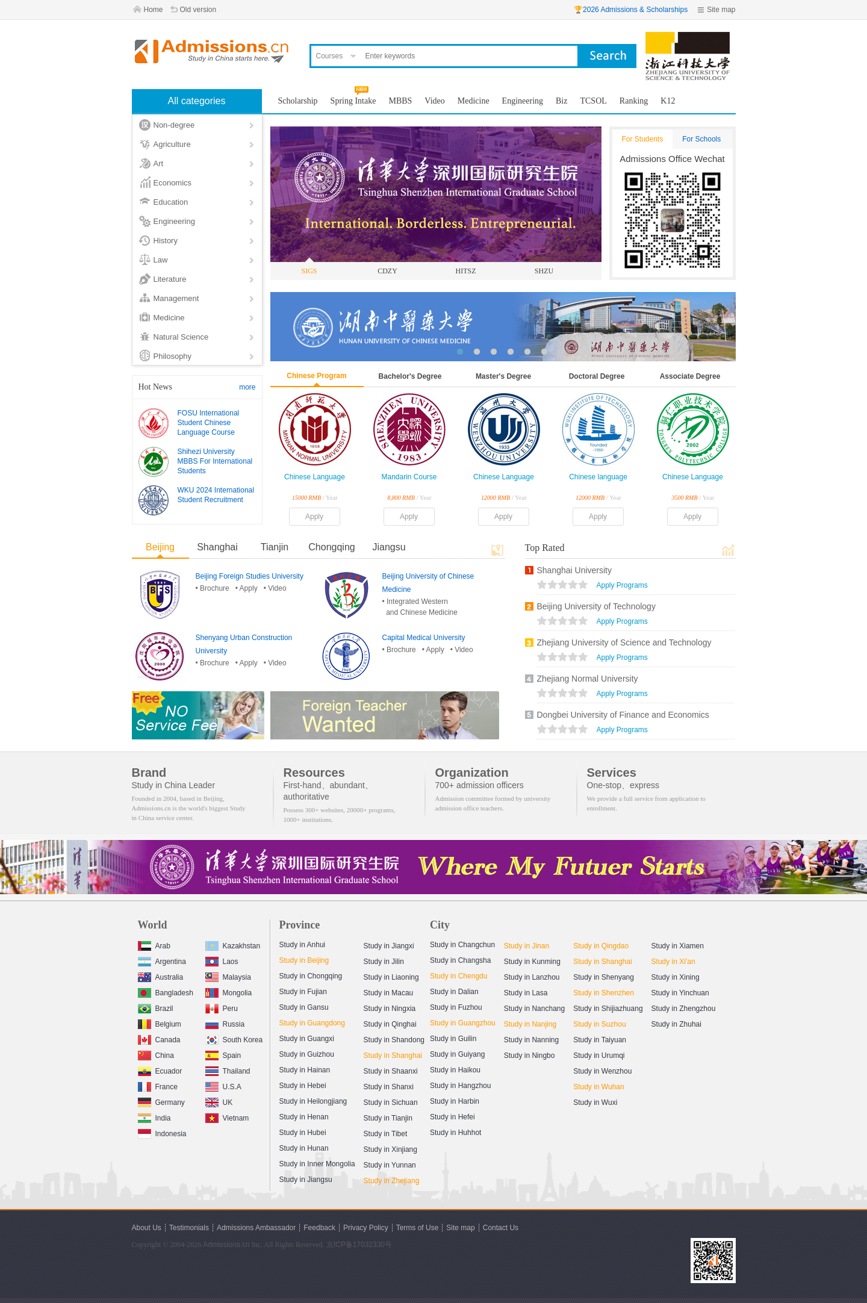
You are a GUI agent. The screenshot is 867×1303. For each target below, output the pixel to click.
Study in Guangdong (312, 1023)
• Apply (246, 588)
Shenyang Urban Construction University (244, 644)
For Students (642, 139)
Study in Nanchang (534, 1008)
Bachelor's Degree (410, 376)
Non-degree (174, 124)
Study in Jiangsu (305, 1179)
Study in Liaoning (391, 977)
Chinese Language (314, 477)
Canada (159, 1038)
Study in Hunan (304, 1148)
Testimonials (189, 1228)
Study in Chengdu (458, 976)
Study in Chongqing (311, 976)
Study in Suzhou (599, 1024)
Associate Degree (690, 376)
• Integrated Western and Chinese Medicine (420, 607)
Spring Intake (353, 100)
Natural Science (181, 336)
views (562, 586)
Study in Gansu (304, 1007)
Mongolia (228, 991)
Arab (154, 944)
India (154, 1116)
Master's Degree (503, 376)
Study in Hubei (302, 1132)
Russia (225, 1022)
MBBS (400, 100)
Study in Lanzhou (532, 977)
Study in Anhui (302, 945)
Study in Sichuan (391, 1102)
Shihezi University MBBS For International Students (215, 461)
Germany (161, 1101)
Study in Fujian (303, 991)
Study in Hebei (302, 1085)
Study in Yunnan (390, 1165)
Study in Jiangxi (389, 946)
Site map (721, 9)
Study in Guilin (453, 1038)
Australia (161, 975)
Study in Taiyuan (599, 1040)
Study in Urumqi (598, 1055)
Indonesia (162, 1132)
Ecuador (160, 1069)
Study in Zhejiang (392, 1181)
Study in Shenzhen (603, 993)
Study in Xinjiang (390, 1149)
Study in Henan (304, 1117)
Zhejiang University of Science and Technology (624, 642)
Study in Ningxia (390, 1008)
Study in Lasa (526, 993)
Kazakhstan (233, 944)
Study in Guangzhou (463, 1023)
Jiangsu (388, 547)
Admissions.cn (226, 1244)
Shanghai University (574, 570)
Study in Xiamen (677, 946)
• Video (275, 588)
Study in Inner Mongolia (317, 1164)
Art (159, 163)
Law (161, 259)
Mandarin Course (409, 477)
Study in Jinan (526, 946)
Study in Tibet (386, 1134)
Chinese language (598, 477)
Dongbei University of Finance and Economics (623, 715)
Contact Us (500, 1228)
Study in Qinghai (390, 1024)
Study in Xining (675, 977)
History (166, 240)
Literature (170, 279)
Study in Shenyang (603, 977)
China (156, 1054)
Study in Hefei (452, 1117)
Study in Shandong (394, 1040)
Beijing (160, 547)
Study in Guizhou (306, 1054)
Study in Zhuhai (676, 1024)
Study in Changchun (462, 945)
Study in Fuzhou (456, 1007)
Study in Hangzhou (460, 1085)
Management (176, 298)
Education (171, 202)
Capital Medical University (423, 637)
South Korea (234, 1038)
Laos (221, 960)
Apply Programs (622, 585)
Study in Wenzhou (602, 1071)
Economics (173, 182)
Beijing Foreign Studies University (249, 576)
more (247, 387)
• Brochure (212, 588)
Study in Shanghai (393, 1055)
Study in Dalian (454, 991)
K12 (667, 100)
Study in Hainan (305, 1070)
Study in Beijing (304, 960)
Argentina (162, 960)
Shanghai (217, 547)
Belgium (159, 1022)
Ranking (634, 100)
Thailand (227, 1069)
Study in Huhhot (455, 1132)
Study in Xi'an (673, 961)
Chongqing (331, 547)
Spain (223, 1054)
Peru (221, 1007)
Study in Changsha (460, 960)
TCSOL (593, 100)
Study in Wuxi (595, 1102)
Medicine (169, 317)
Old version (198, 9)
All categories (196, 101)
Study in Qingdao (601, 946)
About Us (146, 1228)
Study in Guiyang (457, 1054)
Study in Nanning (531, 1040)
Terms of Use (417, 1228)
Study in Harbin (454, 1101)
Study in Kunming (532, 961)
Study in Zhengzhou (683, 1008)
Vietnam (227, 1116)
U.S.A (223, 1085)
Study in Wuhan (598, 1087)
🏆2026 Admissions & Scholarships (631, 9)
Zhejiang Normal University (587, 678)
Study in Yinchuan (680, 993)
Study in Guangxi (306, 1038)
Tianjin (275, 547)
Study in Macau (389, 993)
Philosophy (173, 356)
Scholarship (298, 100)
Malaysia (228, 975)
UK (219, 1101)
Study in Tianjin (388, 1118)
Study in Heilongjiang (313, 1101)
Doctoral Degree (597, 376)
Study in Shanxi (389, 1087)
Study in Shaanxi (391, 1071)
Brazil (155, 1007)
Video (434, 100)
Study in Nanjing (530, 1024)
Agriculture (172, 144)
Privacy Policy (365, 1228)
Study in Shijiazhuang (607, 1008)
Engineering (174, 221)
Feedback (319, 1228)
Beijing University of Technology (596, 606)
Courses (329, 56)
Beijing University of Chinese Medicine (428, 583)
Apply (314, 516)
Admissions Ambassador (256, 1228)
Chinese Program (316, 376)
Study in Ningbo (529, 1055)
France (158, 1085)
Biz (561, 100)
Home (153, 9)
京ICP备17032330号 (359, 1244)
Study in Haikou (455, 1070)
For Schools (701, 139)
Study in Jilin (384, 961)
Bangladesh (165, 991)
